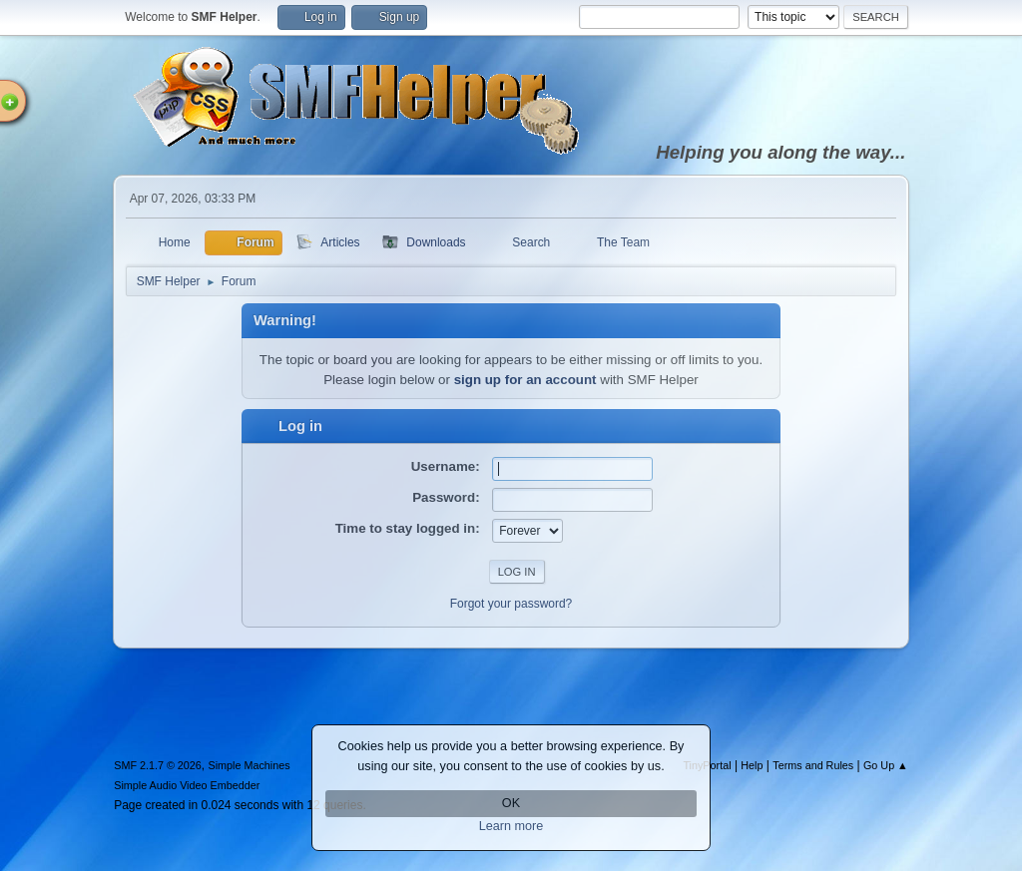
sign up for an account (525, 379)
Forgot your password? (511, 604)
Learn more (511, 826)
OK (511, 803)
